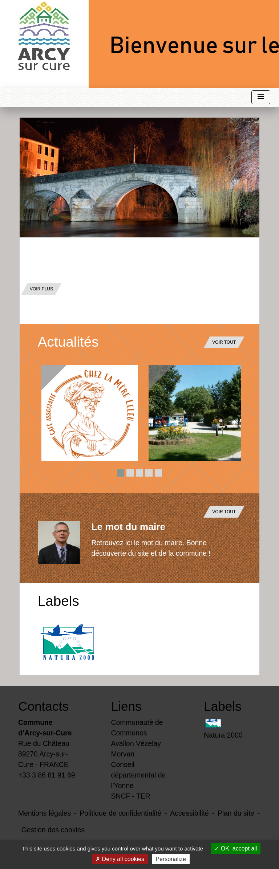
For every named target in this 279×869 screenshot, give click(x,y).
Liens (126, 706)
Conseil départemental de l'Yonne (138, 775)
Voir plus (41, 288)
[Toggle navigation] (260, 97)
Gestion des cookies (53, 830)
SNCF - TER (130, 796)
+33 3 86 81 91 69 (46, 775)
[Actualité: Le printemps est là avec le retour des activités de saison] (197, 413)
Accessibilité (189, 813)
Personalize (170, 859)
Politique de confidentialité (120, 813)
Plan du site (236, 813)
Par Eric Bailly (49, 270)
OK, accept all (235, 848)
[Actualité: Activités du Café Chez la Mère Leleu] (89, 413)
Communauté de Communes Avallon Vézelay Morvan (137, 738)
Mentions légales (44, 813)
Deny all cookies (120, 859)
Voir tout (224, 342)
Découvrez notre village (97, 253)
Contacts (43, 706)
